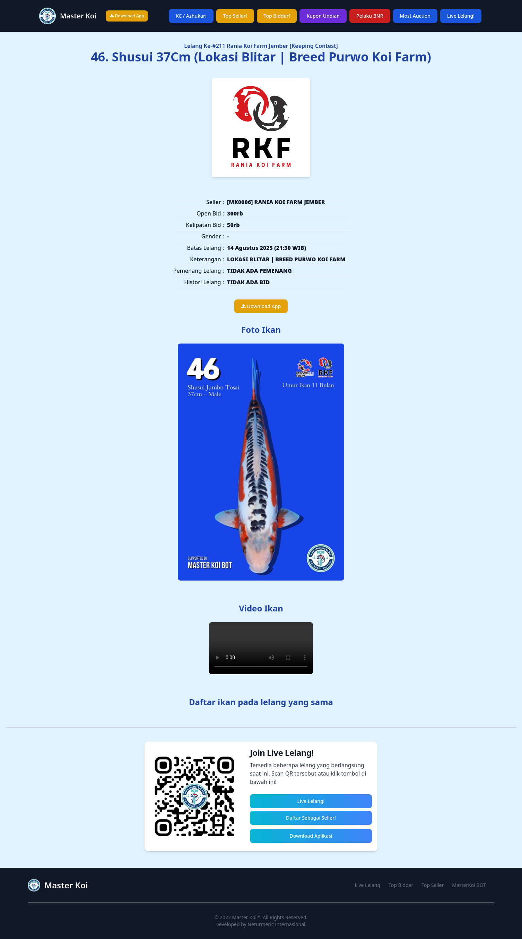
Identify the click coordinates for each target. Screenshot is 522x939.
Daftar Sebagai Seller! (311, 817)
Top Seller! (235, 15)
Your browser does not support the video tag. (261, 648)
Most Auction (415, 15)
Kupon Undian (323, 15)
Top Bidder (401, 885)
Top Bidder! (277, 15)
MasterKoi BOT (469, 885)
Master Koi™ (246, 917)
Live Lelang (368, 885)
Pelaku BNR (369, 15)
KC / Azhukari (191, 15)
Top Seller (432, 885)
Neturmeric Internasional (276, 924)
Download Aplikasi (310, 835)
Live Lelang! (461, 15)
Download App (127, 16)
